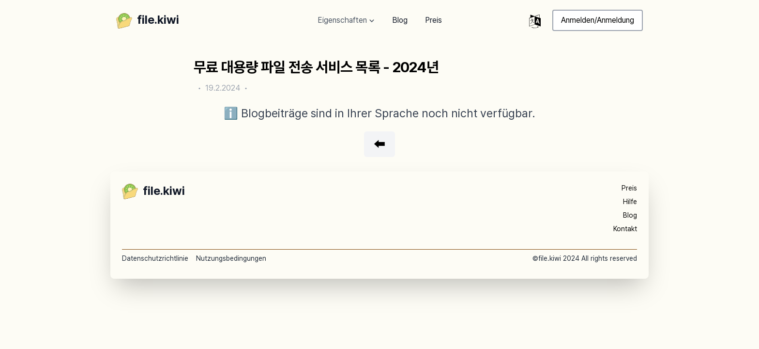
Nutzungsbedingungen (231, 258)
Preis (433, 20)
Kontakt (625, 229)
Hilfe (630, 202)
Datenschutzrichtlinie (155, 258)
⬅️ (379, 144)
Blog (400, 20)
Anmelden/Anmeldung (597, 20)
